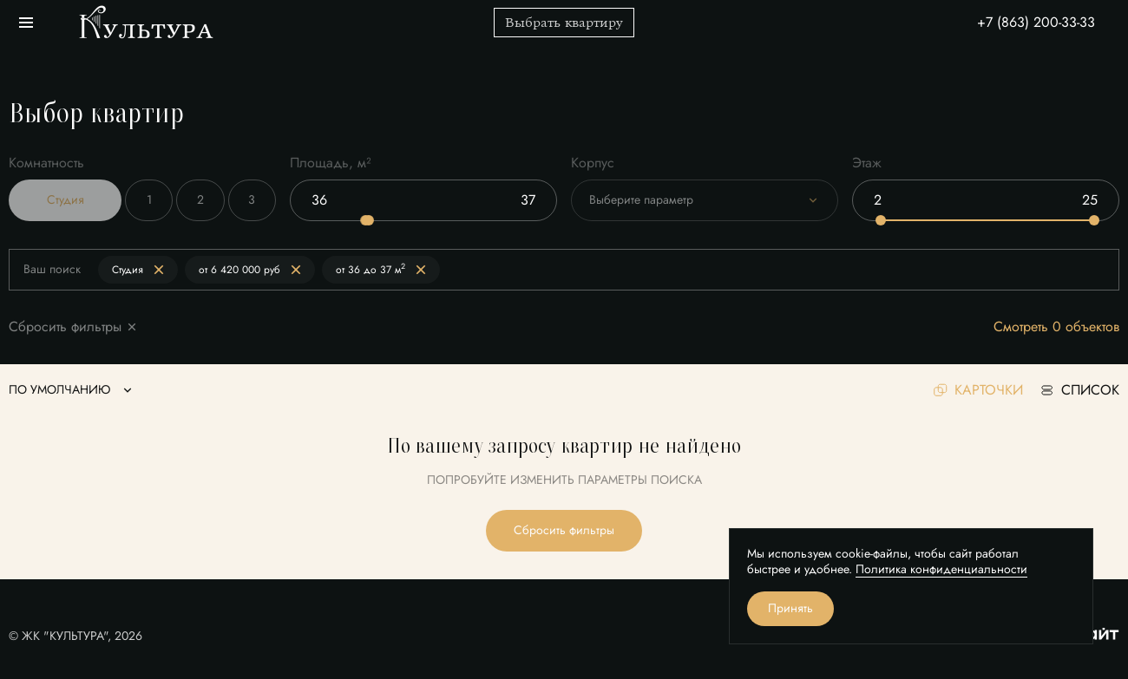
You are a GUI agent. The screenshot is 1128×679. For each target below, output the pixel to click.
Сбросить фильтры (564, 530)
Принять (790, 608)
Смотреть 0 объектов (1056, 327)
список (1079, 391)
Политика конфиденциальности (941, 569)
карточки (978, 391)
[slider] (369, 220)
